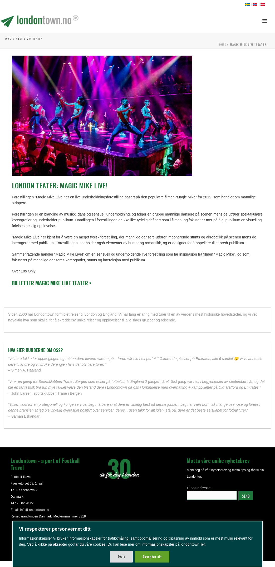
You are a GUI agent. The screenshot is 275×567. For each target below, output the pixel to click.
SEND (246, 496)
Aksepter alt (152, 556)
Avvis (121, 556)
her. (202, 544)
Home (222, 44)
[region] (137, 544)
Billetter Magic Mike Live (51, 283)
